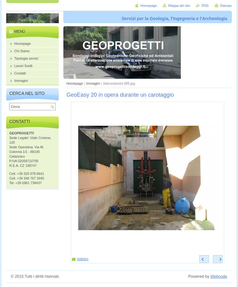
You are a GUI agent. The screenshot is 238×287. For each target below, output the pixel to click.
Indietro (82, 259)
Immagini (93, 83)
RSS (205, 5)
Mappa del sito (179, 5)
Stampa (226, 5)
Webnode (218, 276)
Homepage (74, 83)
